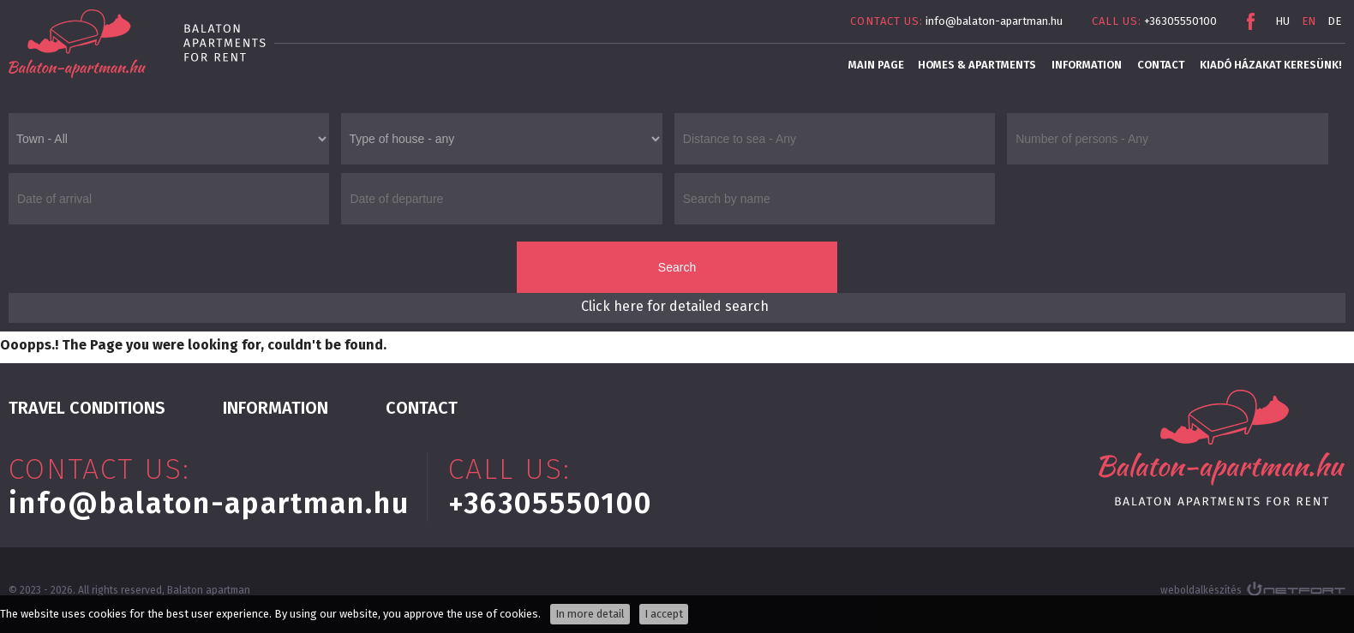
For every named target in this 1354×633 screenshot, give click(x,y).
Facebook (1250, 21)
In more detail (590, 613)
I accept (663, 613)
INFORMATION (1086, 64)
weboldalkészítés (1201, 590)
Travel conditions (87, 407)
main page (876, 64)
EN (1308, 21)
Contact (1160, 64)
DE (1334, 21)
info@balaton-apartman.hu (994, 21)
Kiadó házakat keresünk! (1270, 64)
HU (1282, 21)
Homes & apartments (977, 64)
